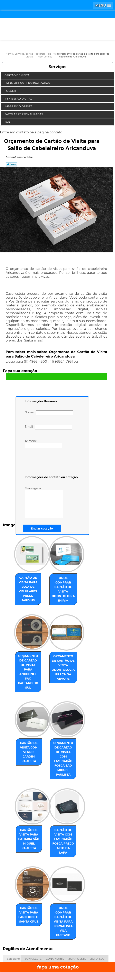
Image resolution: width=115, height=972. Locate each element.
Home (24, 944)
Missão (90, 944)
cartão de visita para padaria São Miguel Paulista (25, 801)
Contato (54, 956)
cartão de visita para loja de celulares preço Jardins (24, 584)
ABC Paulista (15, 908)
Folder (10, 90)
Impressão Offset (18, 106)
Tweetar (11, 164)
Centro (32, 908)
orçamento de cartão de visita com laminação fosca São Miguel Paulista (67, 729)
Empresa (57, 944)
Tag (7, 122)
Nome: (49, 412)
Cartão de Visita (17, 75)
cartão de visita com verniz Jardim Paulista (25, 725)
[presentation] (51, 462)
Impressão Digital (18, 98)
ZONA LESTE (33, 900)
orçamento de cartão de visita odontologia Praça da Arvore (67, 653)
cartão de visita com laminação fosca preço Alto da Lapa (67, 801)
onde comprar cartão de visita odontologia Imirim (67, 584)
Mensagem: (50, 502)
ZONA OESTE (77, 900)
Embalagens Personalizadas (27, 83)
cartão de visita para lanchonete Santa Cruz (25, 870)
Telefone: (43, 443)
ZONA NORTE (55, 900)
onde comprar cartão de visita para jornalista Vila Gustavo (67, 870)
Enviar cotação (42, 528)
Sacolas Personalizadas (24, 114)
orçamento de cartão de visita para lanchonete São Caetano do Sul (25, 656)
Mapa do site (91, 956)
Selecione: (13, 900)
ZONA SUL (97, 900)
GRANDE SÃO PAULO (55, 908)
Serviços (58, 66)
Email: (48, 427)
